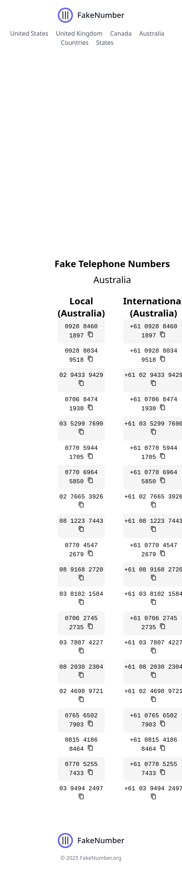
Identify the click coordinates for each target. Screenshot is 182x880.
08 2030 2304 (81, 667)
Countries (75, 42)
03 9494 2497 (81, 788)
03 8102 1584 (81, 594)
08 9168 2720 (81, 570)
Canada (121, 33)
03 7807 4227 (81, 642)
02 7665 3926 (81, 497)
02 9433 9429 (81, 375)
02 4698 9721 (81, 691)
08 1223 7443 (81, 521)
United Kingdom (79, 33)
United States (29, 33)
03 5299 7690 (81, 424)
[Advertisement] (87, 146)
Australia (152, 33)
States (105, 42)
